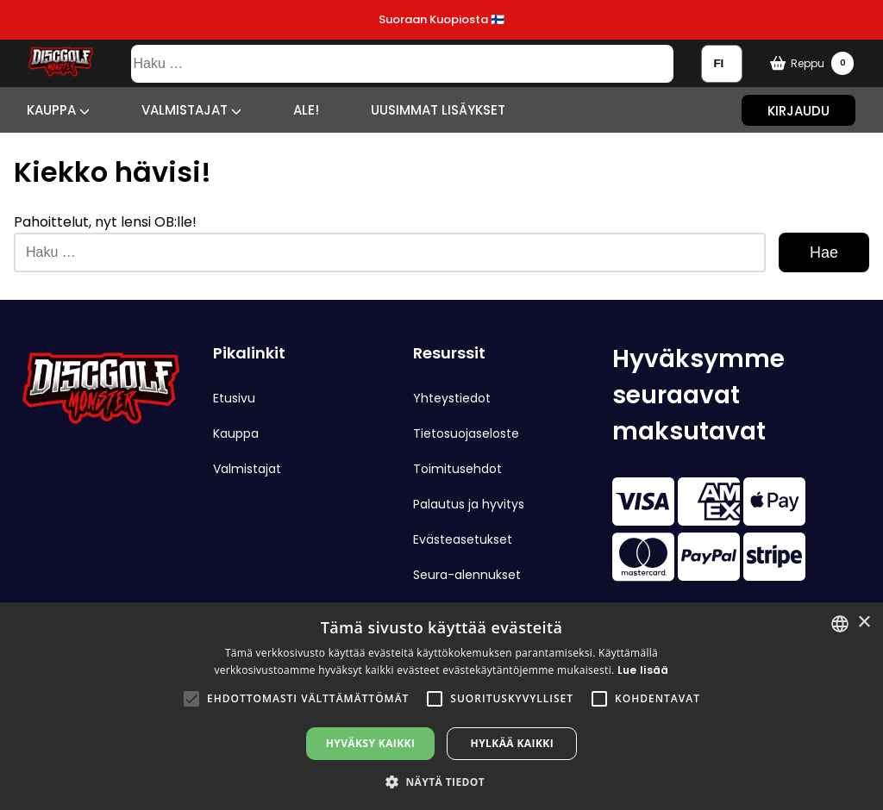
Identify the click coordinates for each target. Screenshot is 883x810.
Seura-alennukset (467, 574)
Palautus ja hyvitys (468, 504)
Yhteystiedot (452, 398)
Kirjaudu (798, 110)
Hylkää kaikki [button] (512, 743)
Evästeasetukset (462, 539)
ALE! (306, 110)
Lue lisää (643, 670)
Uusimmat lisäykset (438, 110)
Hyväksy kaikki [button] (371, 743)
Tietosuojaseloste (466, 433)
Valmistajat (191, 110)
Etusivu (234, 398)
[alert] (441, 706)
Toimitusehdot (457, 468)
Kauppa (58, 110)
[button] (191, 699)
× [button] (863, 622)
